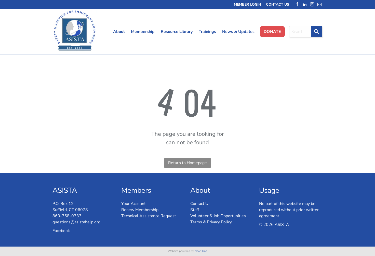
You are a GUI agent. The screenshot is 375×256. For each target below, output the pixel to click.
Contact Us (200, 203)
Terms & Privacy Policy (211, 222)
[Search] (316, 31)
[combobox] (300, 31)
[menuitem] (117, 31)
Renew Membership (139, 210)
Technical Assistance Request (148, 216)
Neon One (201, 251)
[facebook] (297, 4)
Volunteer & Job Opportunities (218, 216)
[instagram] (312, 4)
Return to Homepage (187, 163)
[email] (319, 4)
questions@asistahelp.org (76, 222)
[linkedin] (305, 4)
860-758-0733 (67, 216)
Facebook (61, 231)
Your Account (133, 203)
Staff (194, 210)
